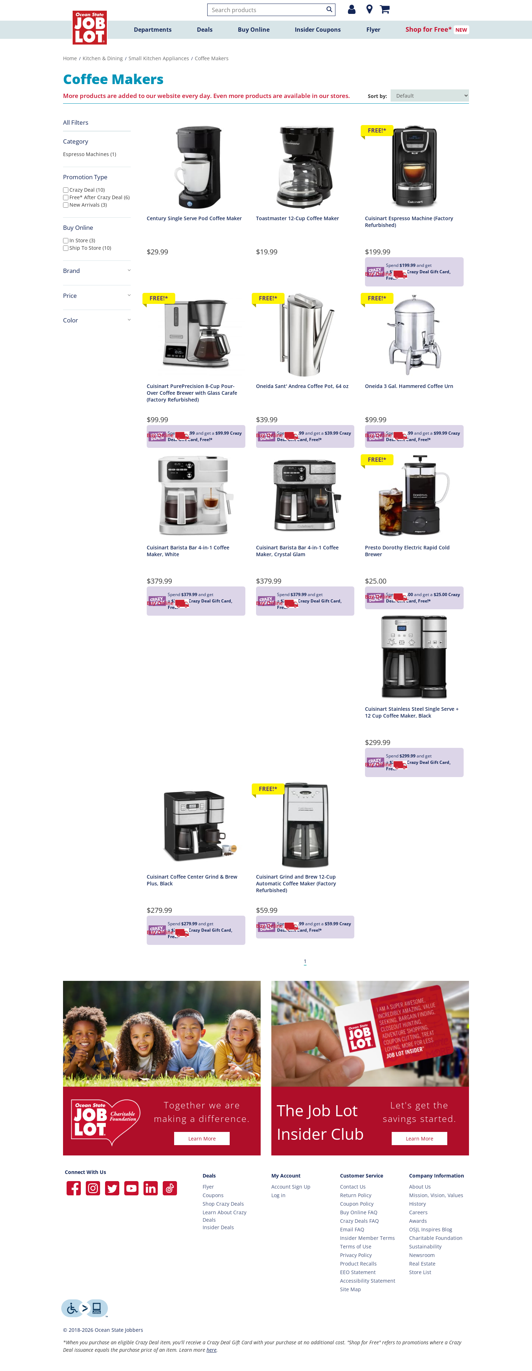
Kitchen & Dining (103, 58)
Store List (420, 1272)
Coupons (213, 1195)
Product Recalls (358, 1263)
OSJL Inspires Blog (430, 1229)
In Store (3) (82, 240)
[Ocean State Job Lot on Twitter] (112, 1187)
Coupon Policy (357, 1203)
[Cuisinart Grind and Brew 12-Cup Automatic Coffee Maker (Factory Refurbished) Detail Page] (305, 824)
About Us (420, 1186)
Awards (418, 1220)
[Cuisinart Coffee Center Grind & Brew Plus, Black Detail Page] (196, 824)
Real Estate (422, 1263)
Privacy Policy (356, 1255)
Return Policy (355, 1195)
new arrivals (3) (88, 204)
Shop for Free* (429, 29)
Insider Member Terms (367, 1238)
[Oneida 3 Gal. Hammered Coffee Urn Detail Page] (414, 334)
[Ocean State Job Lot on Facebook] (74, 1187)
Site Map (350, 1289)
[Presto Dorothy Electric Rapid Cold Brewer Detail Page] (414, 495)
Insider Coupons (318, 29)
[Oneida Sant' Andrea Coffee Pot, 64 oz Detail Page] (305, 334)
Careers (418, 1212)
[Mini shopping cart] (384, 9)
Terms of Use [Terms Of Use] (355, 1246)
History (417, 1203)
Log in (278, 1195)
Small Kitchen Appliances (159, 58)
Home (70, 58)
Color (97, 320)
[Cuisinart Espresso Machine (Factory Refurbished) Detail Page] (414, 166)
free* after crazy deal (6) (99, 197)
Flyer (373, 29)
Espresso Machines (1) (89, 154)
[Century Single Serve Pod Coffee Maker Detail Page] (196, 166)
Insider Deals (218, 1227)
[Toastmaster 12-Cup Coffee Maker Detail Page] (305, 166)
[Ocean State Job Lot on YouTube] (132, 1187)
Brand (97, 271)
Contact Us (353, 1186)
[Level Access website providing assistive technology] (84, 1308)
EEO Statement (358, 1272)
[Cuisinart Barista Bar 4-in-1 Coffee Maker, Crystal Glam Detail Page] (305, 495)
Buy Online (254, 29)
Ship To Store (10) (90, 247)
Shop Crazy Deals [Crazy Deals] (223, 1203)
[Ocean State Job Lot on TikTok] (170, 1187)
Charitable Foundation (436, 1238)
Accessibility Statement (367, 1280)
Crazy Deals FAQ (359, 1220)
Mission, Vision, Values (436, 1195)
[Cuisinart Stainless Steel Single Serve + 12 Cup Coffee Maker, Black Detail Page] (414, 656)
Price (97, 295)
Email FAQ (352, 1229)
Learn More (202, 1138)
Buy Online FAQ (358, 1212)
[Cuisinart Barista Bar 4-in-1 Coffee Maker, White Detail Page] (196, 495)
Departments (153, 29)
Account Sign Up (291, 1186)
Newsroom (422, 1255)
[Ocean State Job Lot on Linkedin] (151, 1187)
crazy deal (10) (87, 189)
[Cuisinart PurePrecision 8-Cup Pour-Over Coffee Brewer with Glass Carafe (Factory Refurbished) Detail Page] (196, 334)
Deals (205, 29)
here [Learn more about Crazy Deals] (212, 1349)
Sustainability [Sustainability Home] (425, 1246)
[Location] (367, 9)
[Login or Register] (352, 9)
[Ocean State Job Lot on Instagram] (93, 1187)
